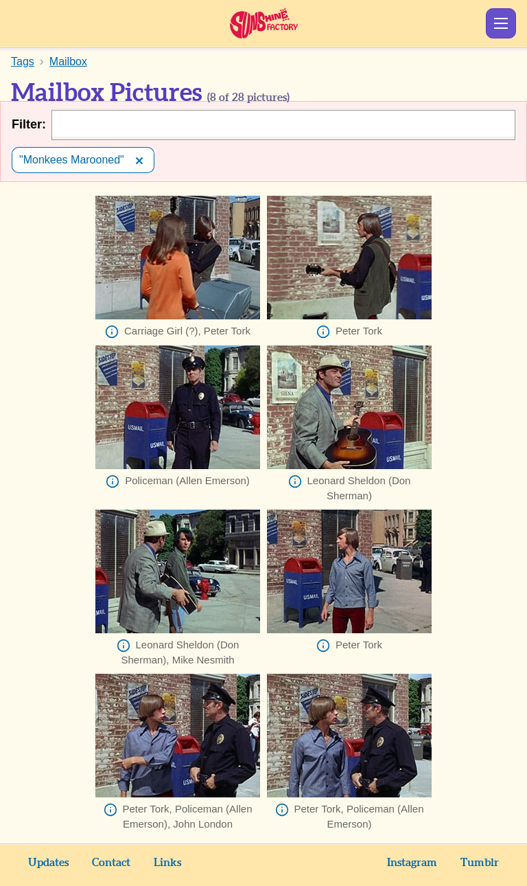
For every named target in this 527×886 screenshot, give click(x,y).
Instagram (412, 862)
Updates (48, 862)
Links (167, 862)
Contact (111, 862)
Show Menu (501, 23)
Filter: (29, 124)
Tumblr (479, 862)
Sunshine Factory (264, 23)
